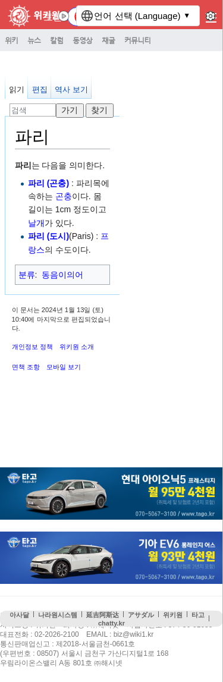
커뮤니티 (137, 40)
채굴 (108, 40)
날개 (36, 223)
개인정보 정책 (32, 346)
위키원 (173, 614)
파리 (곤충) (48, 183)
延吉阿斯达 (102, 614)
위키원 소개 (76, 346)
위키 (11, 40)
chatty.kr (111, 623)
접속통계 (180, 640)
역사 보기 (71, 89)
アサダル (141, 614)
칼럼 (56, 40)
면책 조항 (26, 366)
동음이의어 (62, 274)
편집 (40, 89)
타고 (198, 614)
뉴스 (33, 40)
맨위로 (208, 640)
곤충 (63, 196)
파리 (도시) (48, 236)
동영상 (82, 40)
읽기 (16, 89)
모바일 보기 (63, 366)
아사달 (19, 614)
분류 (26, 274)
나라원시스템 (57, 614)
